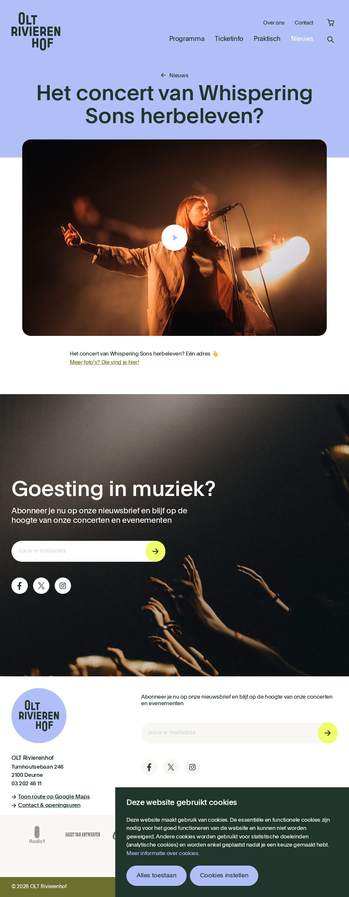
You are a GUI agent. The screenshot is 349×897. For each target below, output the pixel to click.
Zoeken (331, 39)
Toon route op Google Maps (50, 797)
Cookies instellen (224, 875)
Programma (187, 39)
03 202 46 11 (26, 784)
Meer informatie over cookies (162, 853)
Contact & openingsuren (46, 805)
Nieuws (302, 39)
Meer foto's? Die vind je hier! (104, 362)
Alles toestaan (156, 875)
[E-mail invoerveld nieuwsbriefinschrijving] (88, 551)
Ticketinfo (229, 39)
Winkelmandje (331, 22)
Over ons (273, 23)
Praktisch (267, 39)
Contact (304, 23)
